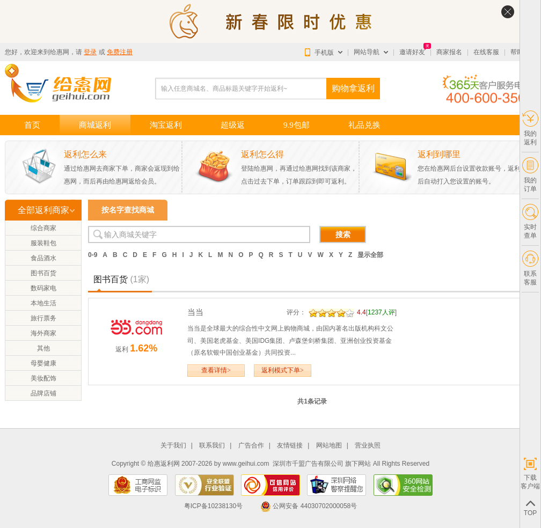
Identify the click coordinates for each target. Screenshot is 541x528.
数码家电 (43, 288)
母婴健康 (43, 363)
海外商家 (43, 333)
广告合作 (251, 445)
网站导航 (366, 52)
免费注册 (120, 52)
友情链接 (290, 445)
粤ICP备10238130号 (213, 506)
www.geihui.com (246, 463)
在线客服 (486, 52)
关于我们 (173, 445)
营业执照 (368, 445)
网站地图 (329, 445)
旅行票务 (43, 318)
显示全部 (370, 255)
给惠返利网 (164, 463)
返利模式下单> (282, 370)
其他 (43, 348)
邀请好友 (412, 52)
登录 (90, 52)
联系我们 (212, 445)
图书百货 (43, 273)
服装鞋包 (43, 243)
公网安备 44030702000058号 (308, 506)
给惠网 (59, 52)
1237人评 (381, 312)
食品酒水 (43, 258)
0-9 (92, 255)
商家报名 (449, 52)
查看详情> (216, 370)
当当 (195, 312)
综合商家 (43, 228)
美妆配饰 (43, 378)
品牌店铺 (43, 393)
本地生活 (43, 303)
